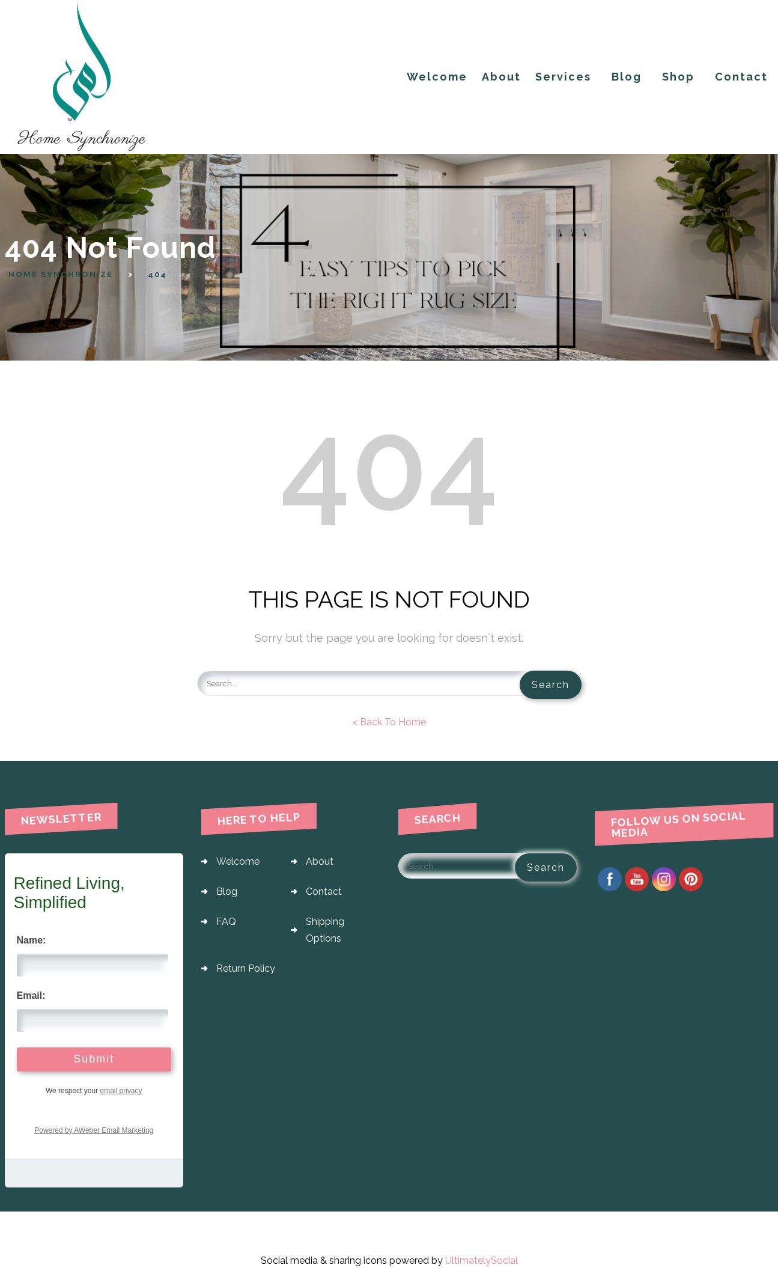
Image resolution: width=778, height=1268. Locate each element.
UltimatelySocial (481, 1259)
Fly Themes (745, 1230)
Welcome (238, 860)
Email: (31, 994)
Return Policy (245, 967)
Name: (31, 939)
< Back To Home (389, 721)
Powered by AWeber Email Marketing (93, 1129)
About (319, 860)
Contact (324, 890)
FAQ (226, 920)
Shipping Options (325, 929)
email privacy (121, 1089)
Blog (226, 890)
